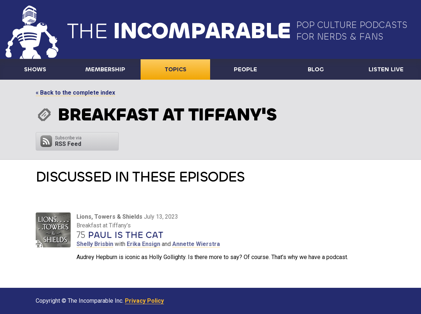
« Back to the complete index (75, 92)
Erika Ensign (143, 244)
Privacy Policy (144, 300)
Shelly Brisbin (94, 244)
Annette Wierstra (196, 244)
